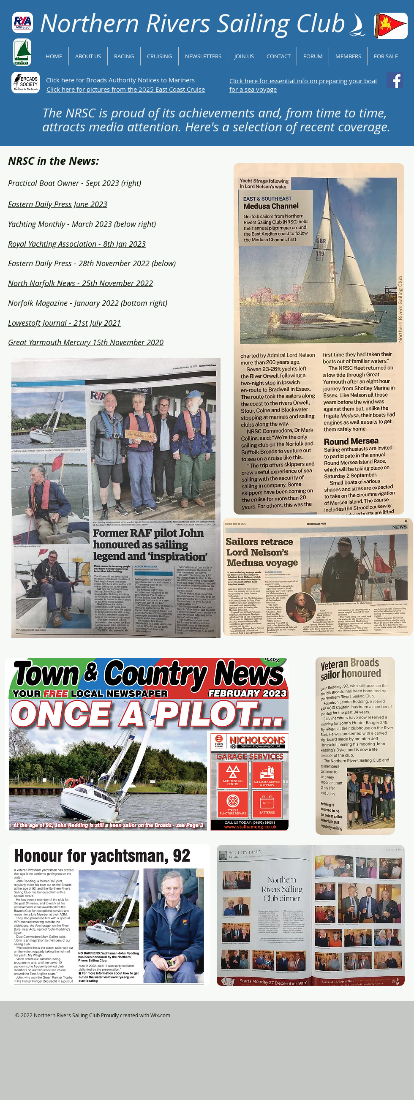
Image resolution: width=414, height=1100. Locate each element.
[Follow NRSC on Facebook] (395, 80)
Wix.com (160, 1015)
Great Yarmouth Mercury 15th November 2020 (85, 342)
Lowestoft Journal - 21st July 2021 (64, 323)
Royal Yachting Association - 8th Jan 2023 (77, 244)
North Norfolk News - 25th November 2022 (80, 283)
